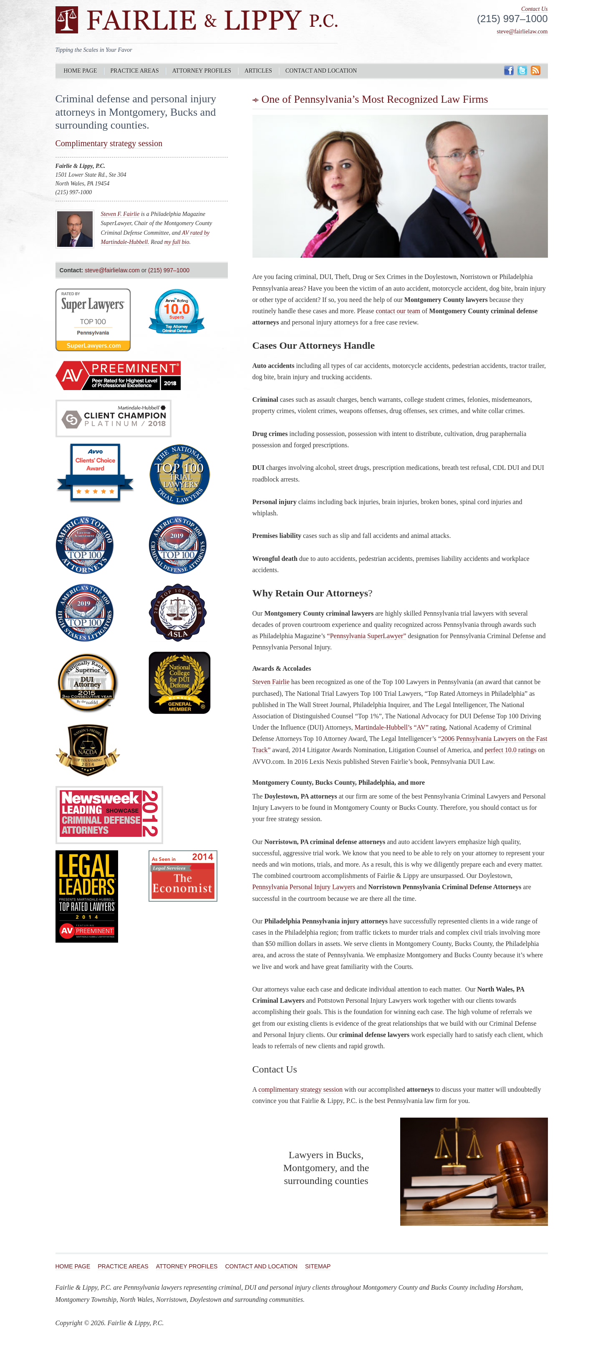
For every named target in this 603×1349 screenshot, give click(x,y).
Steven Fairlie (271, 681)
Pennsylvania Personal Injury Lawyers (304, 886)
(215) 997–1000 (168, 270)
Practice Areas (135, 71)
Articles (258, 71)
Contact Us (534, 9)
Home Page (80, 71)
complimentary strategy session (300, 1089)
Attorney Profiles (201, 71)
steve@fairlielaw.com (522, 31)
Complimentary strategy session (109, 143)
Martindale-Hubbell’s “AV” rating (400, 727)
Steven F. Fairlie (120, 214)
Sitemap (318, 1266)
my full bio (176, 242)
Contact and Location (321, 71)
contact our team (398, 310)
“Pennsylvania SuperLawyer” (366, 635)
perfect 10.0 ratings (510, 749)
